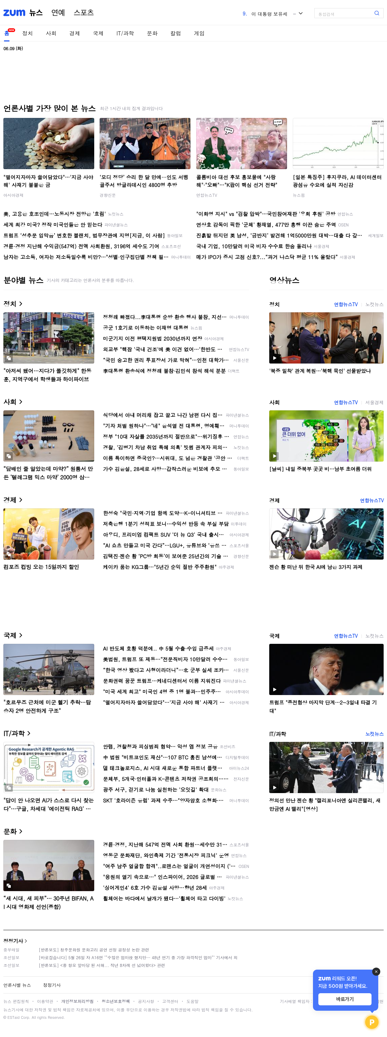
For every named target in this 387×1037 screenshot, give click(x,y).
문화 (152, 33)
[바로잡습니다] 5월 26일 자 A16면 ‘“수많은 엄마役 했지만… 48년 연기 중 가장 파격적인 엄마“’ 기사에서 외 (138, 957)
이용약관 (45, 1001)
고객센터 (170, 1001)
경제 (74, 33)
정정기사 (13, 940)
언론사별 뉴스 (17, 985)
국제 (98, 33)
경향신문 (108, 195)
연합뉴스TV (206, 195)
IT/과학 (125, 33)
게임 (199, 33)
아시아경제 (13, 195)
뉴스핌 (299, 195)
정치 (27, 33)
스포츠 (84, 12)
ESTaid (13, 1017)
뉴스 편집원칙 (16, 1001)
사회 (51, 33)
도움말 (192, 1001)
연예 (58, 12)
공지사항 (146, 1001)
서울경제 (374, 402)
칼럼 (175, 33)
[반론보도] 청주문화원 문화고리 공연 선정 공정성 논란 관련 (94, 949)
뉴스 (36, 12)
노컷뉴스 (374, 304)
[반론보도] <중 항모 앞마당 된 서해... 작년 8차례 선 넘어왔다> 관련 (102, 965)
